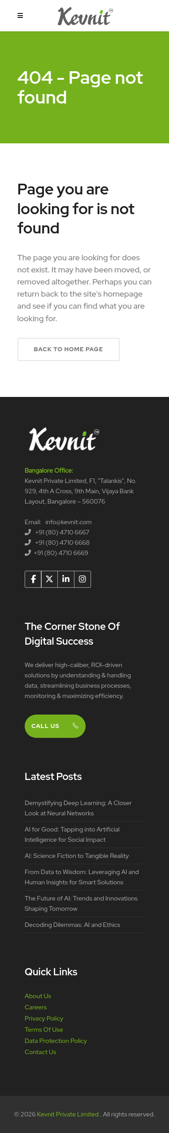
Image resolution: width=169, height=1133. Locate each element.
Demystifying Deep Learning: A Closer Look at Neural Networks (78, 808)
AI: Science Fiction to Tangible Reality (77, 856)
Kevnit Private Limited (68, 1114)
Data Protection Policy (56, 1041)
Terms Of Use (44, 1029)
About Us (38, 996)
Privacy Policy (44, 1018)
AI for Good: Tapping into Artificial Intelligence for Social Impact (72, 834)
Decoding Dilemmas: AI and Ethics (72, 925)
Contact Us (40, 1052)
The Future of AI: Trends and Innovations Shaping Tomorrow (81, 903)
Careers (36, 1007)
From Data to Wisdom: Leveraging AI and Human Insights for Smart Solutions (82, 877)
